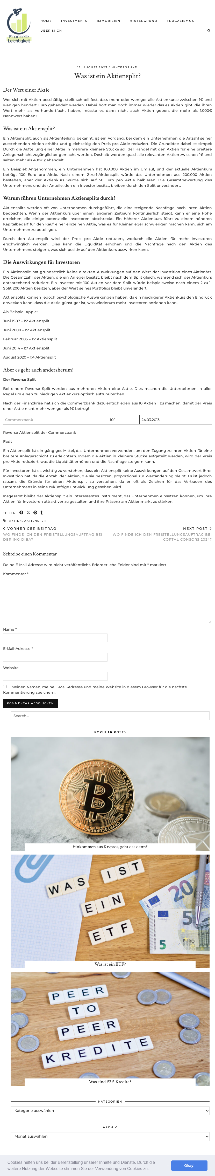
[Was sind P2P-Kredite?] (110, 1029)
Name (10, 629)
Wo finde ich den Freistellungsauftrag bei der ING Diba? (55, 533)
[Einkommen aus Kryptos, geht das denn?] (110, 794)
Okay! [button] (189, 1166)
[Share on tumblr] (42, 513)
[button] (151, 1169)
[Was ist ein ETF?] (110, 911)
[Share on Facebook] (21, 513)
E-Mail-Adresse (18, 648)
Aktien (15, 520)
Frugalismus (180, 21)
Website (11, 667)
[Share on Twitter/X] (28, 513)
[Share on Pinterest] (35, 513)
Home (46, 21)
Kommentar (15, 574)
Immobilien (108, 21)
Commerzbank (19, 419)
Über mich (51, 30)
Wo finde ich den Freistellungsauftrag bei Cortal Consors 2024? (160, 533)
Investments (74, 21)
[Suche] (209, 31)
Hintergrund (143, 21)
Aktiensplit (35, 520)
